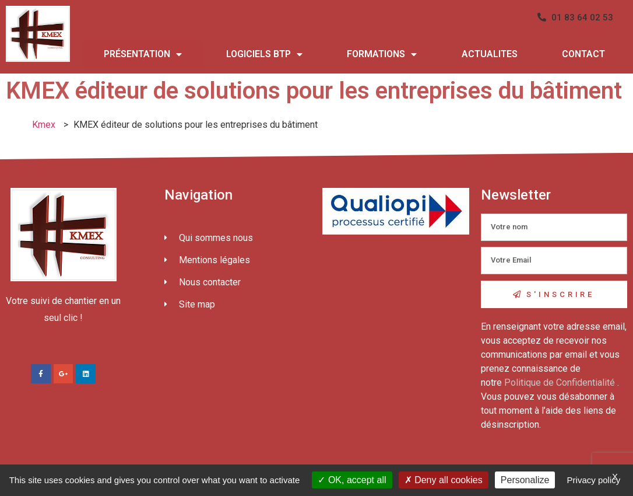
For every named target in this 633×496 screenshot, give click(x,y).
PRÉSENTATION (143, 54)
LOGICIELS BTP (264, 54)
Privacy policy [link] (594, 480)
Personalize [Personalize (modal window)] (525, 480)
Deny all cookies (444, 480)
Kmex (43, 124)
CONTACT (583, 54)
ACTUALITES (490, 54)
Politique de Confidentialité (559, 382)
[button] (575, 17)
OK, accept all (352, 480)
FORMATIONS (382, 54)
